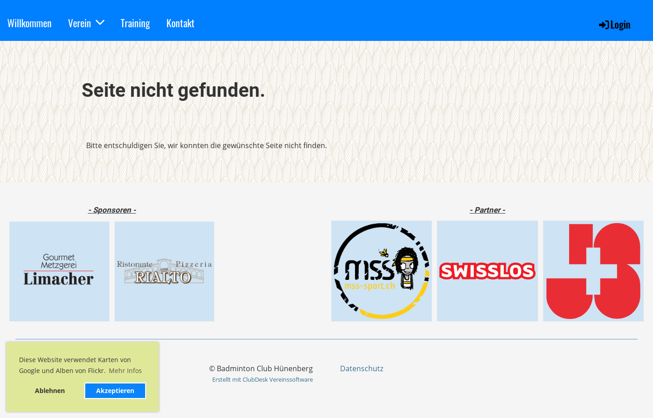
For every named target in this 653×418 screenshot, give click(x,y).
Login (614, 24)
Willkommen (29, 22)
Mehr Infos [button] (125, 370)
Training (135, 22)
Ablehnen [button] (50, 390)
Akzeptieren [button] (115, 390)
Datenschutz (361, 368)
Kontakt (180, 22)
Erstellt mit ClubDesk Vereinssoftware (262, 379)
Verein (86, 22)
